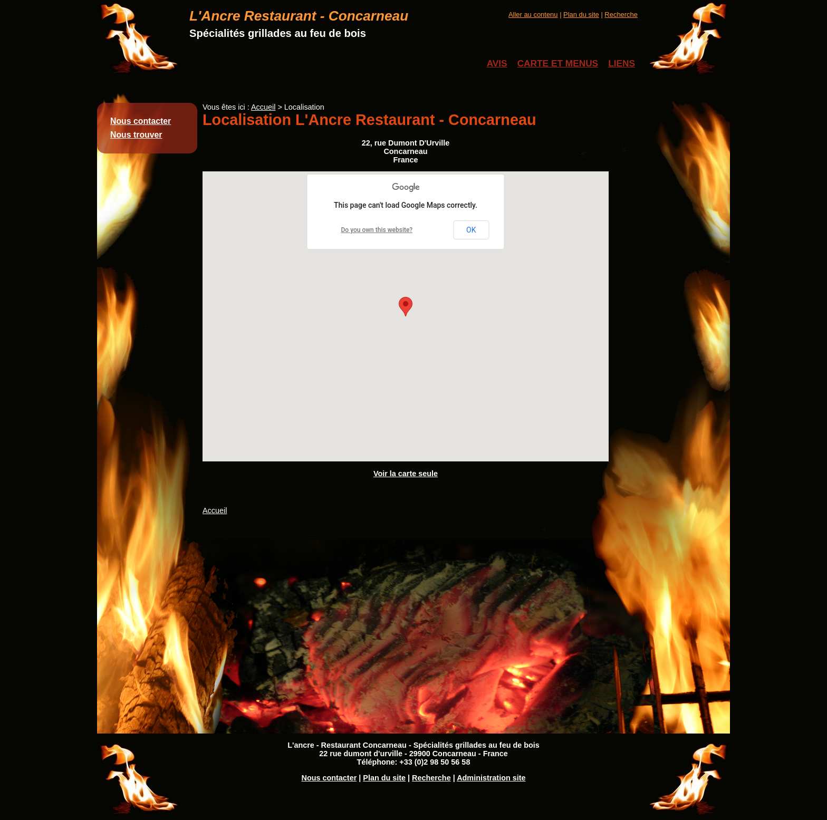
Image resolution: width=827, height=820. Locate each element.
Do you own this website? (377, 230)
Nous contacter (140, 121)
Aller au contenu (533, 14)
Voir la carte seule (405, 473)
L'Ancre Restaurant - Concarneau (298, 16)
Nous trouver (136, 134)
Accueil (263, 107)
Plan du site (581, 14)
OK (471, 230)
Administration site (491, 778)
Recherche (621, 14)
